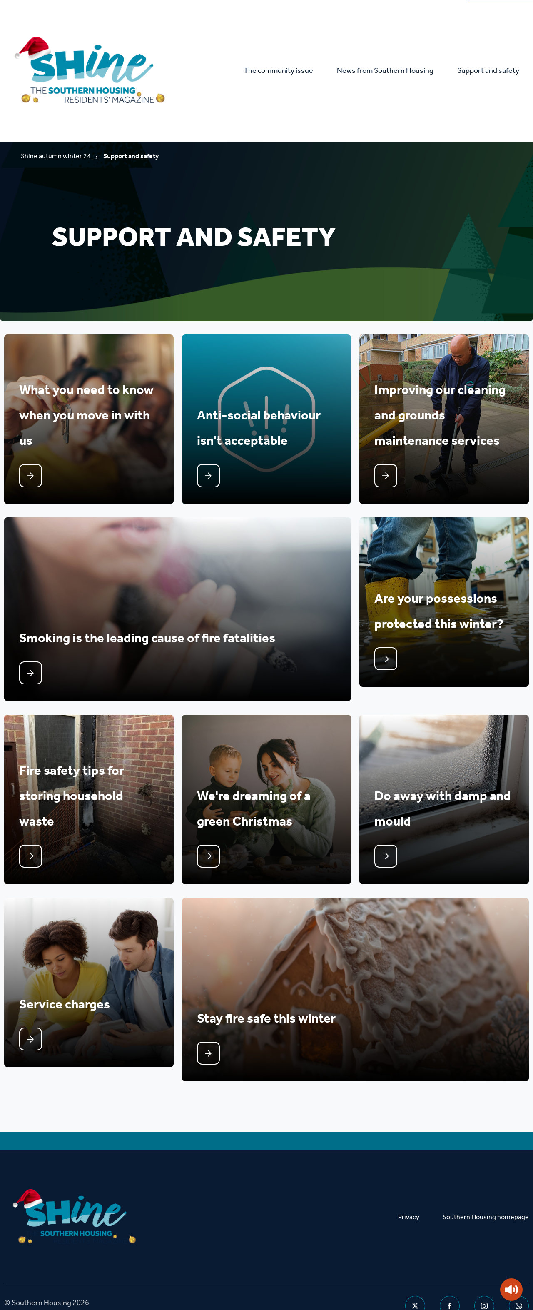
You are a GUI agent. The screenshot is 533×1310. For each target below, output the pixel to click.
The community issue (285, 71)
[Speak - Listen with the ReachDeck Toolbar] (511, 1289)
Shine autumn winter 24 (56, 157)
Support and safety (489, 71)
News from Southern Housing (389, 71)
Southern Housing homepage (486, 1191)
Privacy (408, 1191)
